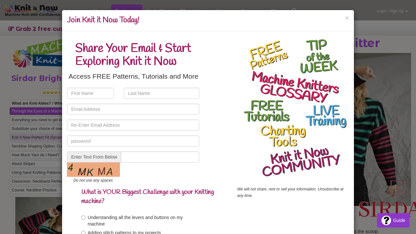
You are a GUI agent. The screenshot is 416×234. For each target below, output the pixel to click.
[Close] (347, 17)
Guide (393, 220)
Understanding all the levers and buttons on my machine (132, 221)
